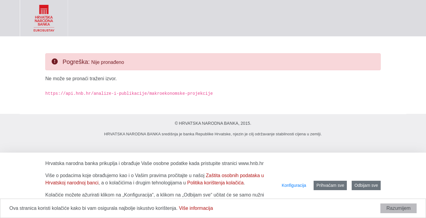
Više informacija (196, 208)
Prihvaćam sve (330, 185)
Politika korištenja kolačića (215, 182)
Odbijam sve (366, 185)
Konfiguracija (294, 185)
